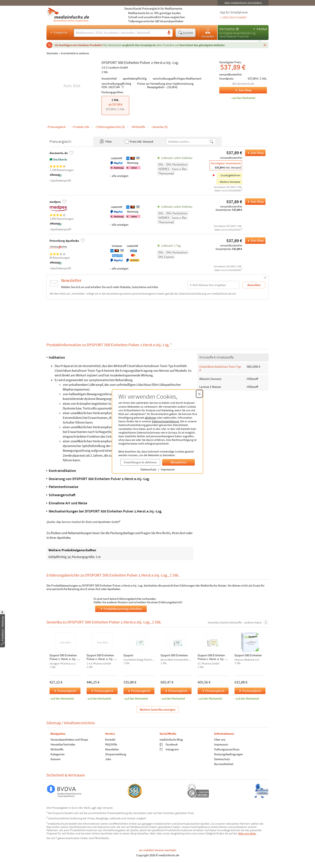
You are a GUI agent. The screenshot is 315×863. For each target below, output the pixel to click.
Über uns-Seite (247, 833)
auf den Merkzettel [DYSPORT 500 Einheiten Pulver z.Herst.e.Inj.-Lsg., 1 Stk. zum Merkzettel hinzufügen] (243, 98)
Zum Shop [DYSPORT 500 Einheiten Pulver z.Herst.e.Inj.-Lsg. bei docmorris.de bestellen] (254, 153)
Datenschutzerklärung (165, 421)
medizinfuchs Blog (171, 739)
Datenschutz (148, 469)
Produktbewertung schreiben (121, 608)
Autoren (56, 759)
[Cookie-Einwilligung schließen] (199, 393)
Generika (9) (160, 127)
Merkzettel (227, 29)
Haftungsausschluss (226, 749)
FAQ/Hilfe (111, 744)
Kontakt (110, 739)
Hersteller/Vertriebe (63, 744)
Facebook (169, 744)
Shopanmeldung (115, 754)
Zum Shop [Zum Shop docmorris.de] (235, 90)
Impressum (168, 469)
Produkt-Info (81, 127)
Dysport (128, 655)
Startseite (52, 53)
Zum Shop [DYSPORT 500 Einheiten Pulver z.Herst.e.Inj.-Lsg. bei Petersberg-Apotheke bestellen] (254, 240)
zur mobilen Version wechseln (157, 850)
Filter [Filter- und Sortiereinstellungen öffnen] (105, 141)
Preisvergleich (57, 127)
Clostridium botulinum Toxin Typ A (220, 368)
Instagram (169, 749)
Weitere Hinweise (230, 181)
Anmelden (208, 32)
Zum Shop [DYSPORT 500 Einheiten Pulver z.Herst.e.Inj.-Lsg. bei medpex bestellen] (254, 201)
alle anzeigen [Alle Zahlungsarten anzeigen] (119, 176)
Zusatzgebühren (230, 175)
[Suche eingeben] (119, 33)
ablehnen (150, 417)
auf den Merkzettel (62, 698)
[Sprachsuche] (169, 33)
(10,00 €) (172, 87)
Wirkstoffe (138, 127)
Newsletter (112, 749)
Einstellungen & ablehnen (140, 462)
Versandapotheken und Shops (69, 739)
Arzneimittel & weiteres (75, 53)
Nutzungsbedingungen (228, 754)
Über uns (219, 739)
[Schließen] (265, 45)
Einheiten (131, 62)
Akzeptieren (178, 462)
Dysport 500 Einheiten (174, 655)
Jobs (108, 759)
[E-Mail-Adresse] (213, 285)
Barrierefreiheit (223, 764)
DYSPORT (109, 62)
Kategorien (59, 32)
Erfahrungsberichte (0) (111, 127)
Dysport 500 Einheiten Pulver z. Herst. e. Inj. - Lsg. (64, 657)
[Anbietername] (187, 141)
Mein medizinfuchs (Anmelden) (243, 3)
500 (120, 62)
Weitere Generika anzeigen (157, 709)
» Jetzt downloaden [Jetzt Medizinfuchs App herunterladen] (233, 17)
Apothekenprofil (61, 180)
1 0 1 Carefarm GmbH (114, 67)
